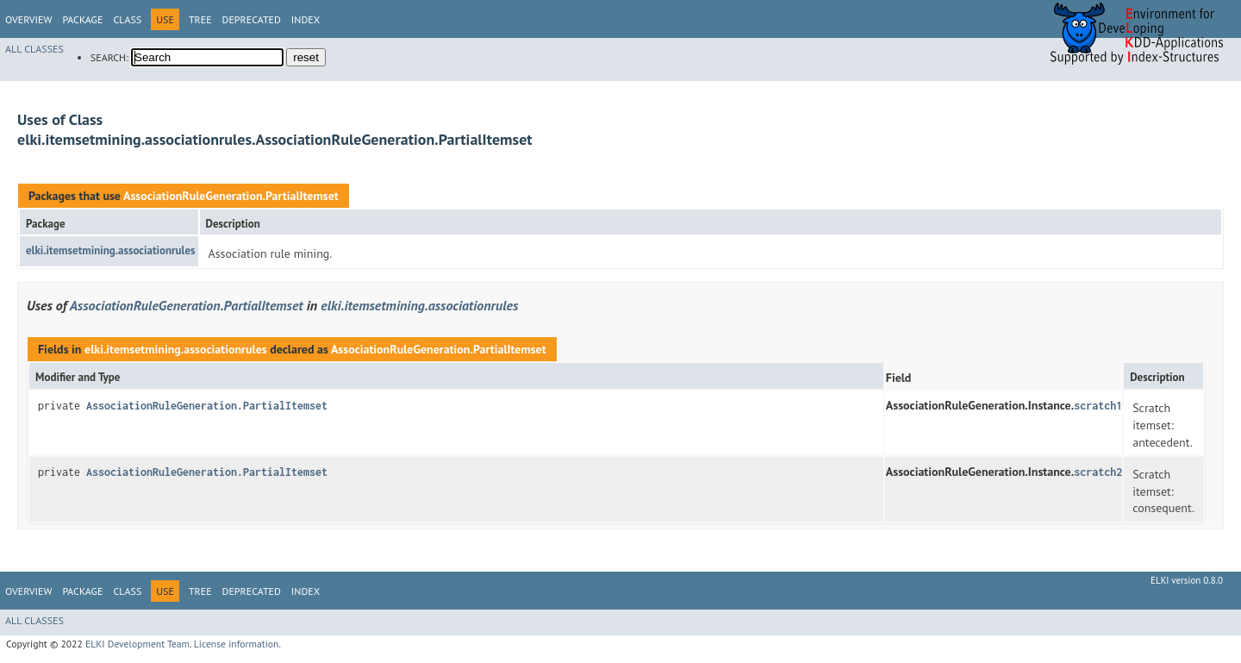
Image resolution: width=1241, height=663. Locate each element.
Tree (200, 19)
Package (82, 19)
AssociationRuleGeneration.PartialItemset (231, 195)
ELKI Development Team (137, 643)
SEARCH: (109, 57)
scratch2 (1098, 472)
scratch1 (1098, 405)
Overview (28, 19)
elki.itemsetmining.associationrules (111, 250)
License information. (237, 643)
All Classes (34, 48)
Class (127, 19)
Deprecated (251, 19)
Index (305, 19)
